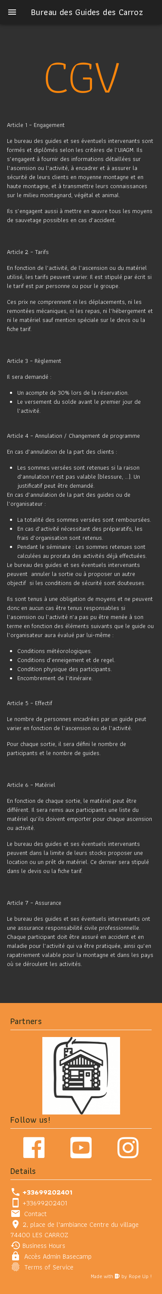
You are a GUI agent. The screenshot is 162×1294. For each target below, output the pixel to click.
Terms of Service (48, 1267)
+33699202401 (44, 1203)
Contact (35, 1213)
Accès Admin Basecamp (58, 1256)
